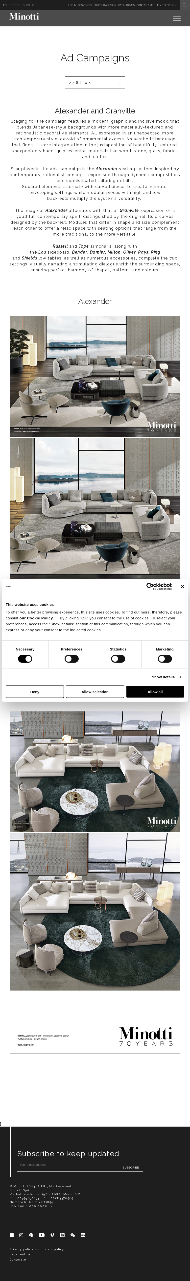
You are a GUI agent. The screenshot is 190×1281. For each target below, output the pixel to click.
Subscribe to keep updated (68, 953)
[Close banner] (182, 586)
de (14, 5)
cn (28, 5)
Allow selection (94, 692)
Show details (163, 677)
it (9, 5)
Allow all (155, 692)
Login (72, 5)
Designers (85, 5)
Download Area (105, 5)
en (5, 5)
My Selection (173, 5)
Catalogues (126, 5)
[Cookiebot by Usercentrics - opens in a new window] (150, 586)
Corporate (18, 1059)
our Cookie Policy (36, 618)
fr (19, 5)
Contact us (145, 5)
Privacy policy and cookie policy (37, 1048)
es (23, 5)
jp (33, 5)
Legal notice (20, 1054)
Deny (34, 692)
